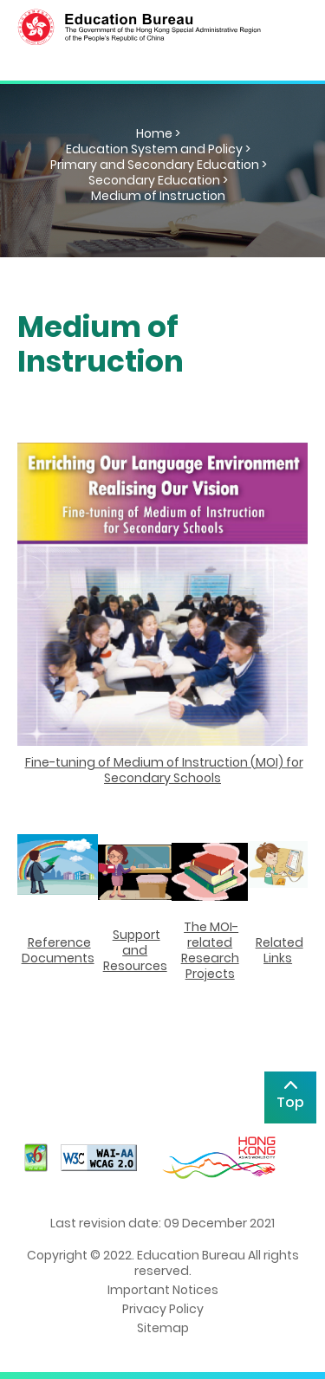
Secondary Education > (158, 180)
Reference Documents (58, 950)
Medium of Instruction (158, 196)
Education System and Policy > (158, 149)
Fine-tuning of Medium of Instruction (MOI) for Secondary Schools (164, 770)
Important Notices (162, 1289)
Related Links (279, 950)
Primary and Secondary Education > (158, 164)
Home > (158, 133)
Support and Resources (135, 950)
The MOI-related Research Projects (210, 950)
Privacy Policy (163, 1308)
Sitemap (163, 1328)
